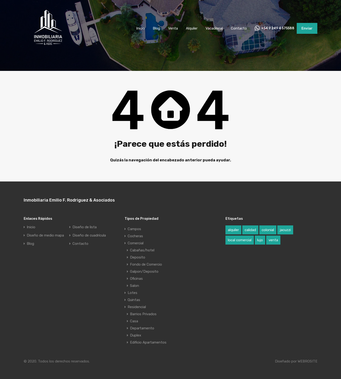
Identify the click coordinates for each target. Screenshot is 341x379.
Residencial (137, 307)
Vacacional (214, 28)
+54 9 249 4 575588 (277, 28)
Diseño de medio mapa (45, 235)
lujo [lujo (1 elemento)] (260, 240)
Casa (134, 321)
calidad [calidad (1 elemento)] (250, 230)
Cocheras (135, 236)
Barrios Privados (143, 314)
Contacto (239, 28)
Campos (134, 229)
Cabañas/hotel (142, 250)
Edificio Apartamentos (148, 342)
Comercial (136, 243)
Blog (156, 28)
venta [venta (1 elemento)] (273, 240)
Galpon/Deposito (144, 271)
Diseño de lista (84, 227)
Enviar (307, 28)
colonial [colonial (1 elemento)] (268, 230)
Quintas (134, 300)
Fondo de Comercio (146, 264)
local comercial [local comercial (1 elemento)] (239, 240)
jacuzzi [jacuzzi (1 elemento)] (285, 230)
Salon (134, 286)
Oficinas (136, 278)
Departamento (142, 328)
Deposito (137, 257)
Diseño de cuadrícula (89, 235)
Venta (173, 28)
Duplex (135, 335)
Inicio (140, 28)
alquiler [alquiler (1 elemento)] (233, 230)
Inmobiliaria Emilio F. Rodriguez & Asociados (69, 200)
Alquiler (191, 28)
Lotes (132, 293)
